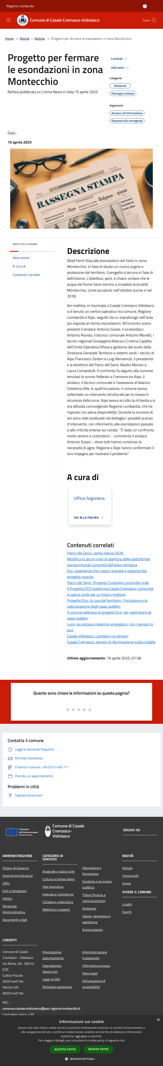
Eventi (127, 911)
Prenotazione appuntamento (53, 955)
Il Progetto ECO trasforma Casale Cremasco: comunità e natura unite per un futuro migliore (110, 591)
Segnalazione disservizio (52, 968)
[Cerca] (154, 20)
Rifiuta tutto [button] (99, 1049)
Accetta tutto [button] (65, 1049)
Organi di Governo (16, 868)
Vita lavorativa (52, 886)
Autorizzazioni (92, 929)
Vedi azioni (120, 67)
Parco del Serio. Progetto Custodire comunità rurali (108, 583)
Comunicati (130, 875)
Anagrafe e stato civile (58, 871)
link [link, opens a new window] (122, 1040)
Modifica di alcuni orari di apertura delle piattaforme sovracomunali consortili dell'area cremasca (108, 562)
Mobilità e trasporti (56, 909)
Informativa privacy (96, 965)
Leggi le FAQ (51, 979)
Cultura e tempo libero (58, 879)
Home (9, 38)
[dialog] (81, 1040)
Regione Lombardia (20, 5)
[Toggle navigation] (8, 19)
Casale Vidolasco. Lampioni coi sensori (97, 636)
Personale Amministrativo (14, 909)
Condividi (119, 58)
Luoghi (127, 904)
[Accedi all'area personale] (145, 6)
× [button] (158, 1020)
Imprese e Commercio (57, 894)
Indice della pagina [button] (25, 244)
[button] (81, 1059)
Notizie (40, 38)
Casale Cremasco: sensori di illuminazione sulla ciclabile (111, 642)
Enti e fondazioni (15, 890)
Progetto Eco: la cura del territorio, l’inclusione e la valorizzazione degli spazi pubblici (107, 603)
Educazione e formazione (91, 870)
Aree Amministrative (18, 875)
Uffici (6, 883)
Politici (7, 898)
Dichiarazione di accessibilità (93, 983)
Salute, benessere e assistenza (96, 919)
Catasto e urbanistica (57, 901)
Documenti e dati (15, 919)
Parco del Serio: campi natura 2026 (95, 553)
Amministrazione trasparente (94, 955)
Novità (24, 38)
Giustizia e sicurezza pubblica (97, 884)
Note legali (90, 973)
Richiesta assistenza (57, 986)
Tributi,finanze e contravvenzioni (94, 897)
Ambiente (89, 908)
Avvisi (126, 883)
